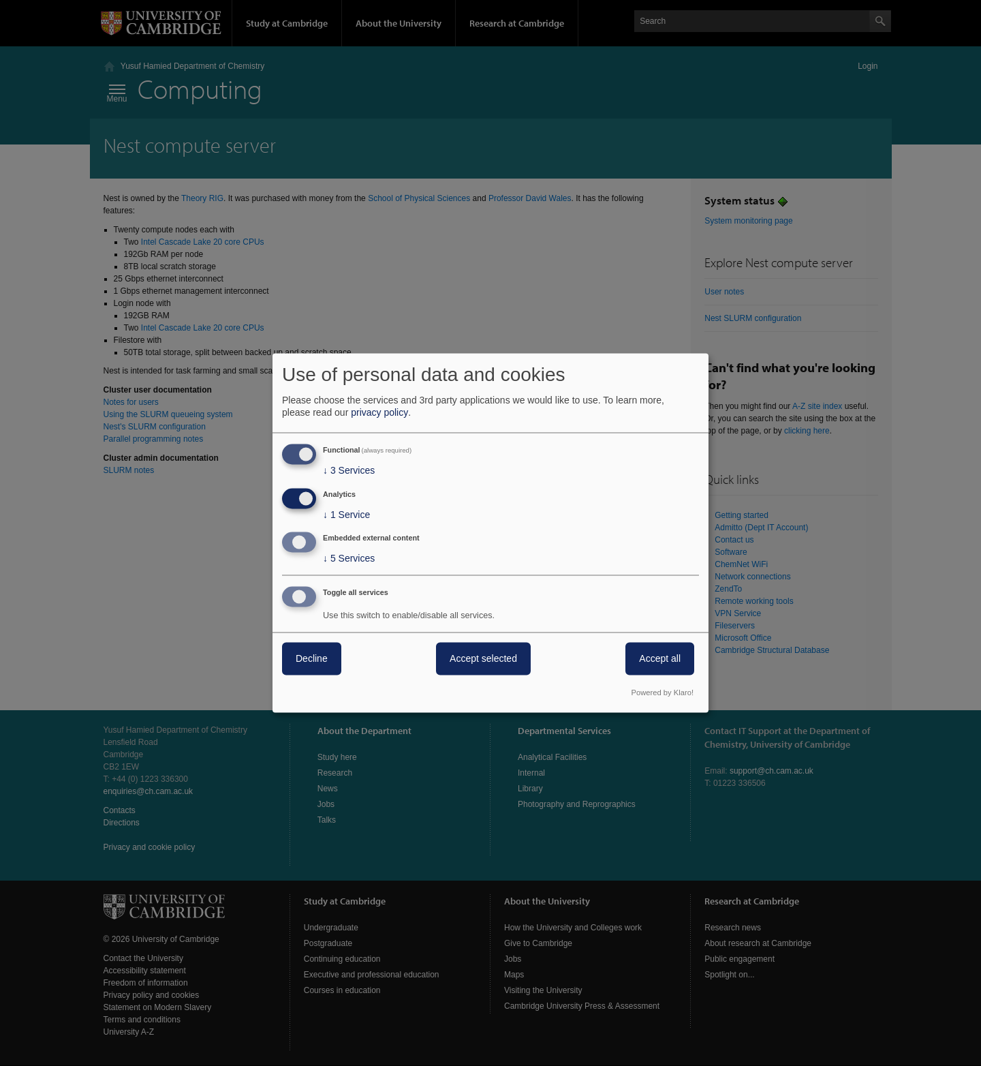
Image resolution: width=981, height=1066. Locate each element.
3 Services (349, 470)
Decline (312, 659)
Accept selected (483, 659)
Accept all (660, 659)
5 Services (349, 559)
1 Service (346, 514)
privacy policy (379, 412)
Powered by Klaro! (663, 693)
